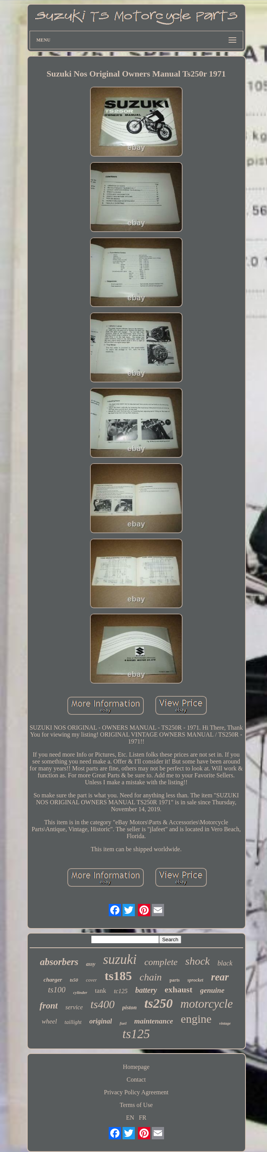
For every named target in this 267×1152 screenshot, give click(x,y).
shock (197, 961)
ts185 (118, 976)
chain (150, 977)
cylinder (80, 992)
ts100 (57, 989)
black (224, 963)
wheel (49, 1021)
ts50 (74, 980)
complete (161, 962)
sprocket (195, 980)
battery (146, 990)
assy (90, 964)
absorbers (59, 962)
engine (196, 1018)
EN (130, 1117)
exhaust (178, 989)
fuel (122, 1023)
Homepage (136, 1067)
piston (129, 1007)
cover (91, 980)
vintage (225, 1023)
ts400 (102, 1004)
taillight (73, 1022)
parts (174, 980)
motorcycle (207, 1003)
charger (52, 980)
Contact (136, 1079)
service (74, 1007)
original (100, 1021)
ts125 (136, 1034)
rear (220, 977)
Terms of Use (136, 1105)
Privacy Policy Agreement (136, 1092)
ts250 (158, 1003)
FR (142, 1117)
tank (100, 990)
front (49, 1005)
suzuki (120, 959)
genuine (212, 990)
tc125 (121, 991)
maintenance (153, 1021)
